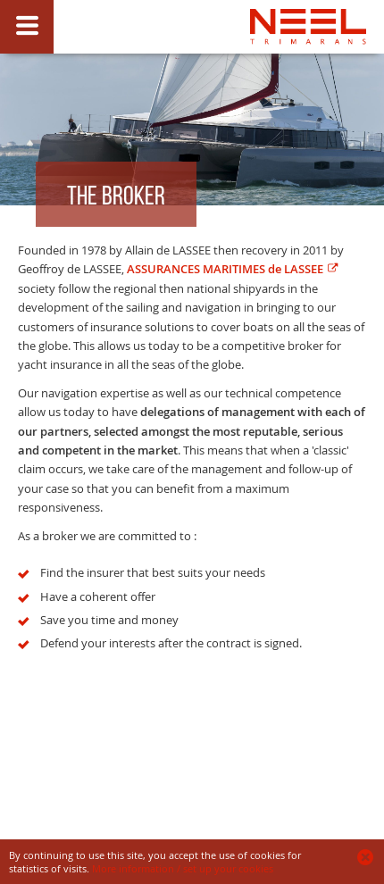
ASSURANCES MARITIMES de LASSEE (225, 269)
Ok (366, 857)
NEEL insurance (308, 68)
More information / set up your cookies (182, 868)
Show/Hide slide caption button (27, 27)
